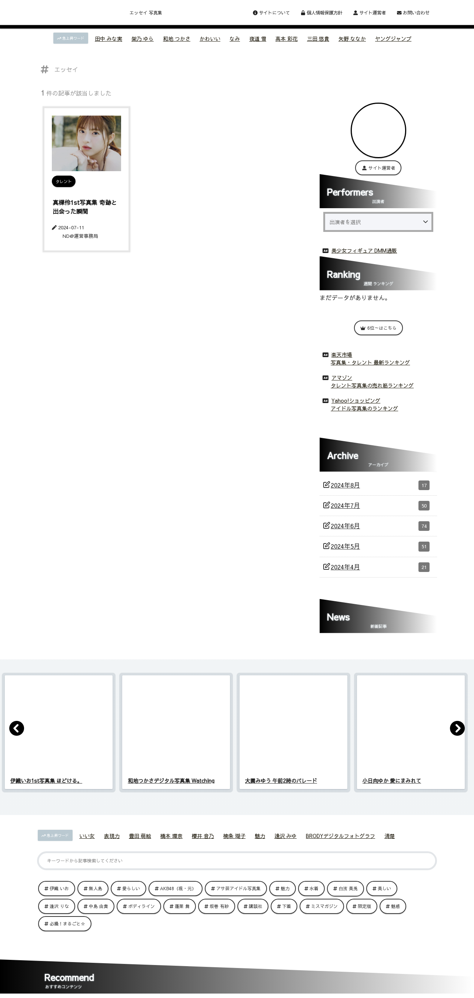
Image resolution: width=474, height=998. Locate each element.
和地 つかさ (176, 38)
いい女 (87, 834)
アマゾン (341, 376)
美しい (384, 887)
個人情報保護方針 (321, 12)
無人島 (95, 887)
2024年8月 (380, 484)
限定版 (364, 905)
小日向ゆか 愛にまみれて (392, 779)
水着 (314, 887)
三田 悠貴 (318, 38)
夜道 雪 (257, 38)
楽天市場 (341, 353)
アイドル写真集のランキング (364, 406)
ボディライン (141, 905)
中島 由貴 (98, 905)
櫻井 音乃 (203, 834)
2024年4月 (380, 565)
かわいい (210, 38)
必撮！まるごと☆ (67, 922)
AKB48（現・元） (178, 887)
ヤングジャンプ (393, 38)
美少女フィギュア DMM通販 (364, 249)
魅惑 (395, 905)
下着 (286, 905)
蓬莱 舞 (182, 905)
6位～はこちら (378, 326)
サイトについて (271, 12)
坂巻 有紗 (219, 905)
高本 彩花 (287, 38)
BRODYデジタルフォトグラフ (340, 834)
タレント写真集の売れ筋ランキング (372, 383)
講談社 (255, 905)
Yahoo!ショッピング (355, 399)
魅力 (260, 834)
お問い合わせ (413, 12)
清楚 (389, 834)
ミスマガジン (324, 905)
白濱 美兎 (348, 887)
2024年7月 (380, 504)
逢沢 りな (59, 905)
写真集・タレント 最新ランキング (370, 361)
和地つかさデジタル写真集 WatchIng (171, 779)
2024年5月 (380, 545)
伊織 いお (59, 887)
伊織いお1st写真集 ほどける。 (46, 779)
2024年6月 (380, 524)
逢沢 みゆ (285, 834)
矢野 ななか (352, 38)
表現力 (112, 834)
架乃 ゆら (142, 38)
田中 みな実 (108, 38)
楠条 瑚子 (234, 834)
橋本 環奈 (171, 834)
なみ (235, 38)
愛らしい (131, 887)
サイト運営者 (369, 12)
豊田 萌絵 (140, 834)
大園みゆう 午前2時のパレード (281, 779)
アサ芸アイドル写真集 (238, 887)
